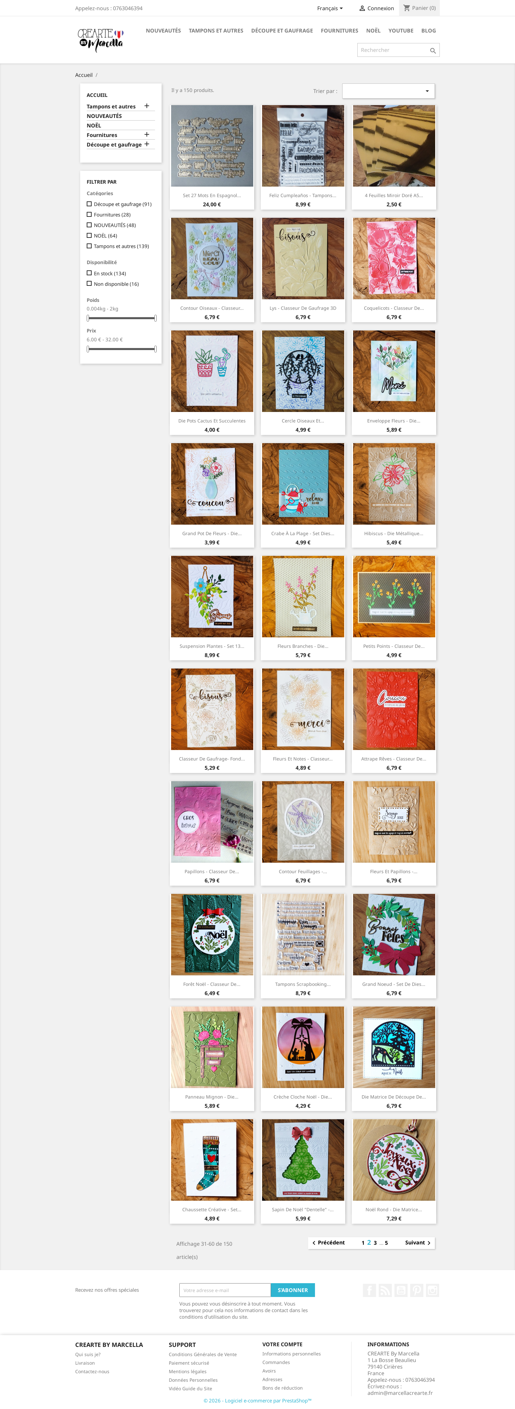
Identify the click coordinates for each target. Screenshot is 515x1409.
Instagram (432, 1290)
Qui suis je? (88, 1354)
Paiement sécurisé (189, 1363)
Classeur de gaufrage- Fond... (212, 759)
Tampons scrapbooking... (303, 984)
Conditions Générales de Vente (203, 1354)
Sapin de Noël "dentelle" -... (303, 1209)
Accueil (97, 95)
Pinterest (416, 1290)
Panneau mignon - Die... (211, 1097)
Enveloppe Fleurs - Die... (393, 421)
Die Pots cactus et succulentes (212, 421)
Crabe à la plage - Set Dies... (302, 533)
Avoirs (269, 1371)
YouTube (401, 1290)
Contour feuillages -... (303, 871)
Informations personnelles (291, 1354)
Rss (385, 1290)
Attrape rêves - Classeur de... (393, 759)
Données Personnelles (193, 1380)
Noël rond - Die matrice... (394, 1209)
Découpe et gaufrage (282, 30)
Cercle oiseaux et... (303, 421)
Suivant (419, 1243)
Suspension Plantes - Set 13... (212, 646)
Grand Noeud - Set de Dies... (393, 984)
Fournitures (339, 30)
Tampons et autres (216, 30)
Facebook (369, 1290)
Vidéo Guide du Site (190, 1388)
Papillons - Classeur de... (212, 871)
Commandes (276, 1362)
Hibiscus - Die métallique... (393, 533)
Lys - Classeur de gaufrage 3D (303, 308)
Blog (428, 30)
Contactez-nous (92, 1371)
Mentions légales (188, 1371)
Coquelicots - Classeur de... (394, 308)
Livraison (85, 1363)
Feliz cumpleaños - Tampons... (302, 195)
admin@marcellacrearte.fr (400, 1393)
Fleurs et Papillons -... (393, 871)
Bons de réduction (282, 1388)
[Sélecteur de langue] (331, 9)
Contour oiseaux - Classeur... (212, 308)
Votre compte (282, 1344)
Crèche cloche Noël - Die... (303, 1097)
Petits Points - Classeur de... (394, 646)
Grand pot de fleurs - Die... (212, 533)
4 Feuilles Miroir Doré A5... (394, 195)
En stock (110, 273)
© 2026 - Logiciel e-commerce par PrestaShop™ (258, 1400)
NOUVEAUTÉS (163, 30)
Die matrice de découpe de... (394, 1097)
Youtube (401, 30)
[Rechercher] (398, 50)
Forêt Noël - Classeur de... (211, 984)
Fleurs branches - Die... (303, 646)
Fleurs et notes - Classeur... (303, 759)
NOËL (373, 30)
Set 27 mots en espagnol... (212, 195)
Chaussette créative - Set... (211, 1209)
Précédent (327, 1243)
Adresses (272, 1379)
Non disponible (116, 284)
